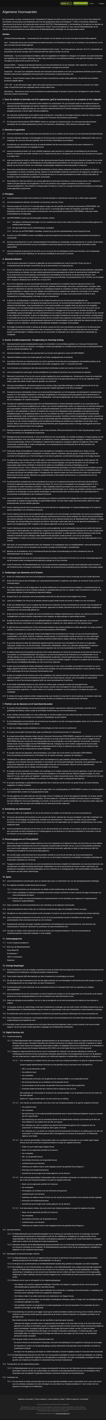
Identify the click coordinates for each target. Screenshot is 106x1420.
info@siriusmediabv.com (63, 1415)
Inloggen (101, 4)
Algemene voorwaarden (25, 1400)
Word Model (84, 1400)
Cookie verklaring (53, 1400)
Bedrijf (62, 1400)
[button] (93, 4)
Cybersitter (65, 1412)
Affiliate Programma (72, 1400)
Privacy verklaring (40, 1400)
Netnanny (58, 1412)
